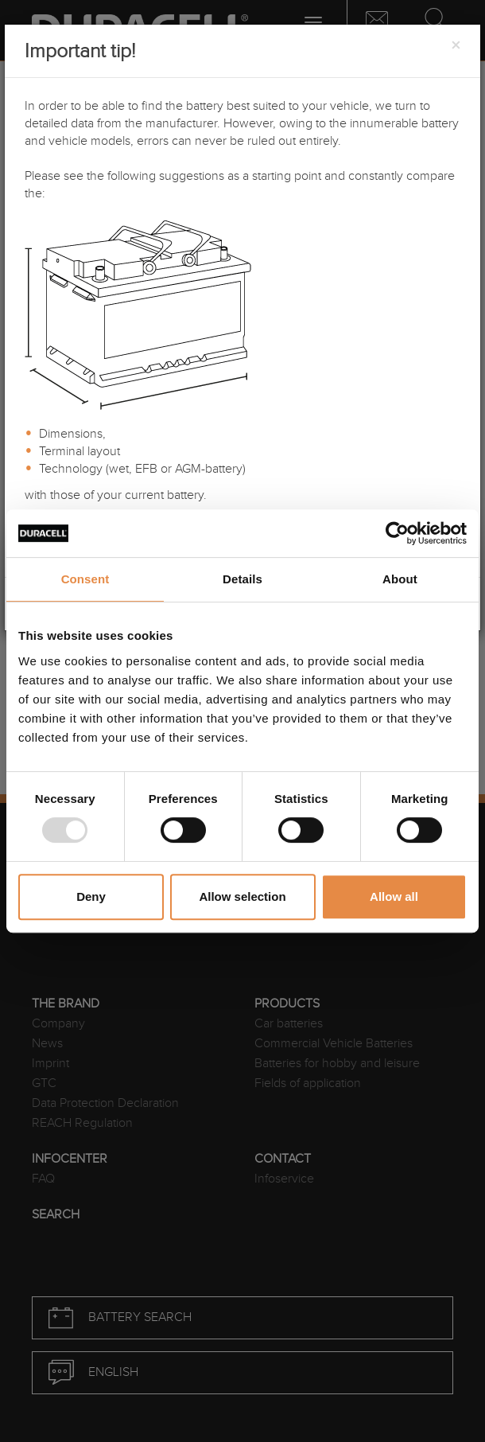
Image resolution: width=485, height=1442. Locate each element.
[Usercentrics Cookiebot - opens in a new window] (397, 533)
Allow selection (242, 896)
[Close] (455, 46)
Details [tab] (242, 579)
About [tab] (399, 579)
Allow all (394, 896)
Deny (91, 896)
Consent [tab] (85, 579)
